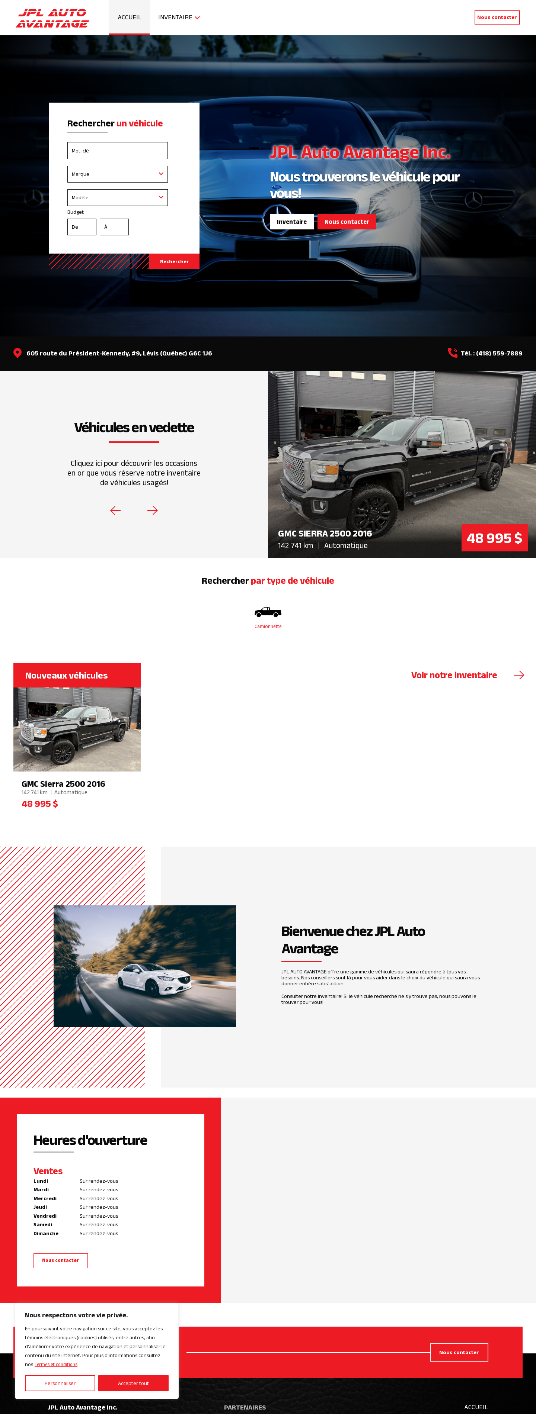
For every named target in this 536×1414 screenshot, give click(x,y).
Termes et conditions (58, 1365)
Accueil (129, 17)
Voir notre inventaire (454, 676)
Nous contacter (497, 17)
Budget (124, 224)
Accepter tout (133, 1383)
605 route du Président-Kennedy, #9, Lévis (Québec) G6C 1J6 (119, 353)
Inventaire (175, 17)
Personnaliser (60, 1383)
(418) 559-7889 (499, 353)
